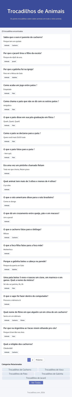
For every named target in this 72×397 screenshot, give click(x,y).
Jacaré (14, 61)
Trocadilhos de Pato (18, 373)
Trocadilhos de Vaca (54, 369)
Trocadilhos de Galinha (52, 373)
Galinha (14, 77)
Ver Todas (36, 382)
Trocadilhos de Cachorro (20, 369)
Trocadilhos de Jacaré (36, 378)
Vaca (13, 336)
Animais (6, 45)
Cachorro (15, 45)
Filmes (23, 320)
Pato (13, 93)
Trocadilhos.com (33, 392)
